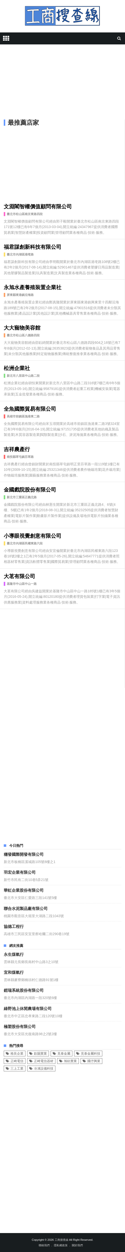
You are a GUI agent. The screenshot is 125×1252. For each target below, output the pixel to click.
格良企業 (16, 1053)
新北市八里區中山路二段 (23, 375)
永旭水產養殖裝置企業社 (32, 287)
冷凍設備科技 (43, 1068)
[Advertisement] (62, 83)
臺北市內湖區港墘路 (20, 254)
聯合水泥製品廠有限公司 (26, 908)
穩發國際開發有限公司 (24, 854)
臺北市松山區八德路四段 (23, 335)
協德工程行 (14, 926)
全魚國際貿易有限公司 (30, 408)
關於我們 (77, 1245)
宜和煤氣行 (14, 972)
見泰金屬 (63, 1053)
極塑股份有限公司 (20, 1026)
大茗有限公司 (19, 576)
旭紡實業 (70, 1061)
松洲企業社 (17, 368)
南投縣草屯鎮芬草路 (20, 457)
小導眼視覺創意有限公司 (32, 535)
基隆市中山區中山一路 (22, 584)
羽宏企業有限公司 (20, 872)
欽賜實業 (40, 1053)
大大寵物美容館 (22, 327)
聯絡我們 (44, 1245)
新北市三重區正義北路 (22, 497)
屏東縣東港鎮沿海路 (20, 295)
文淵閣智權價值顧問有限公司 (38, 206)
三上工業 (16, 1068)
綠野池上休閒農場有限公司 (28, 1008)
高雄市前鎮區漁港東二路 (23, 416)
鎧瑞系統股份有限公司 (24, 990)
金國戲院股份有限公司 (30, 489)
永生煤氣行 (14, 954)
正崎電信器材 (43, 1061)
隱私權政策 (61, 1245)
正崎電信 (16, 1061)
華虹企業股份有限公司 (24, 890)
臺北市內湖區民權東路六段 (25, 543)
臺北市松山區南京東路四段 (25, 214)
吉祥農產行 (17, 449)
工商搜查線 (61, 1239)
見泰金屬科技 (90, 1053)
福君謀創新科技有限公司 (32, 246)
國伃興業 (93, 1061)
